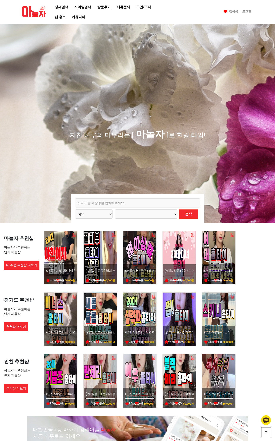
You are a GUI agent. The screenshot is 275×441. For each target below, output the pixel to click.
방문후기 (104, 7)
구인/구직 (143, 7)
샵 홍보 (60, 17)
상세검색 (61, 7)
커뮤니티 (78, 17)
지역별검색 (82, 7)
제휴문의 (123, 7)
